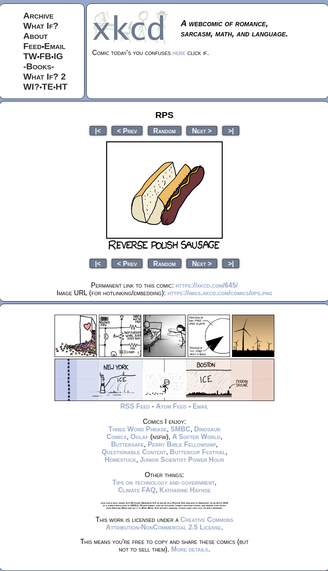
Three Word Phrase (137, 429)
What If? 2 (44, 76)
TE (47, 86)
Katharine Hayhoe (185, 490)
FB (45, 56)
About (35, 36)
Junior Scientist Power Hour (182, 459)
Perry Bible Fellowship (182, 444)
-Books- (38, 66)
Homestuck (121, 459)
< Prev (127, 130)
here (179, 52)
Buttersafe (127, 444)
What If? (40, 25)
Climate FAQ (137, 490)
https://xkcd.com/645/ (207, 285)
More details (189, 549)
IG (58, 56)
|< (98, 130)
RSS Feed (135, 406)
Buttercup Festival (197, 452)
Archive (38, 15)
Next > (202, 130)
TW (30, 56)
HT (62, 86)
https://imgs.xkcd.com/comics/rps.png (219, 292)
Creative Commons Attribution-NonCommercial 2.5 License (169, 523)
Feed (32, 46)
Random (164, 130)
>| (231, 130)
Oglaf (139, 436)
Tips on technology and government (163, 482)
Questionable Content (133, 452)
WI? (31, 86)
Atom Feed (171, 406)
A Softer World (196, 436)
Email (55, 46)
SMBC (180, 429)
